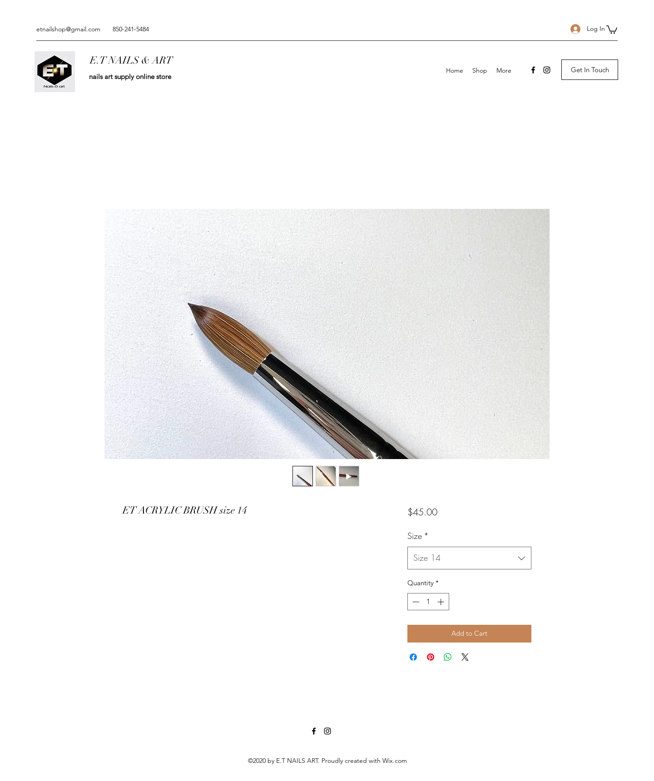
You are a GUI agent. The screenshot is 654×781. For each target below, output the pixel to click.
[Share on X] (465, 657)
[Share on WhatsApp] (447, 657)
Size (418, 535)
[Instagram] (546, 69)
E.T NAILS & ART (131, 60)
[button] (611, 29)
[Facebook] (533, 69)
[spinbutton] (428, 601)
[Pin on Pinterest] (430, 657)
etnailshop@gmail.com (68, 29)
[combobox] (469, 558)
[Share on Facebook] (413, 657)
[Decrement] (415, 601)
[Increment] (442, 601)
